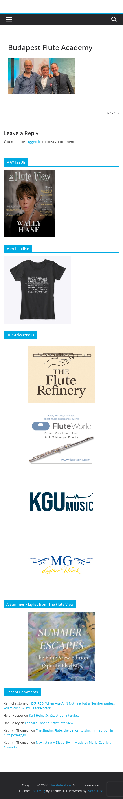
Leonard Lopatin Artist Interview (49, 723)
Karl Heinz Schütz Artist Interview (54, 715)
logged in (33, 141)
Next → (113, 112)
